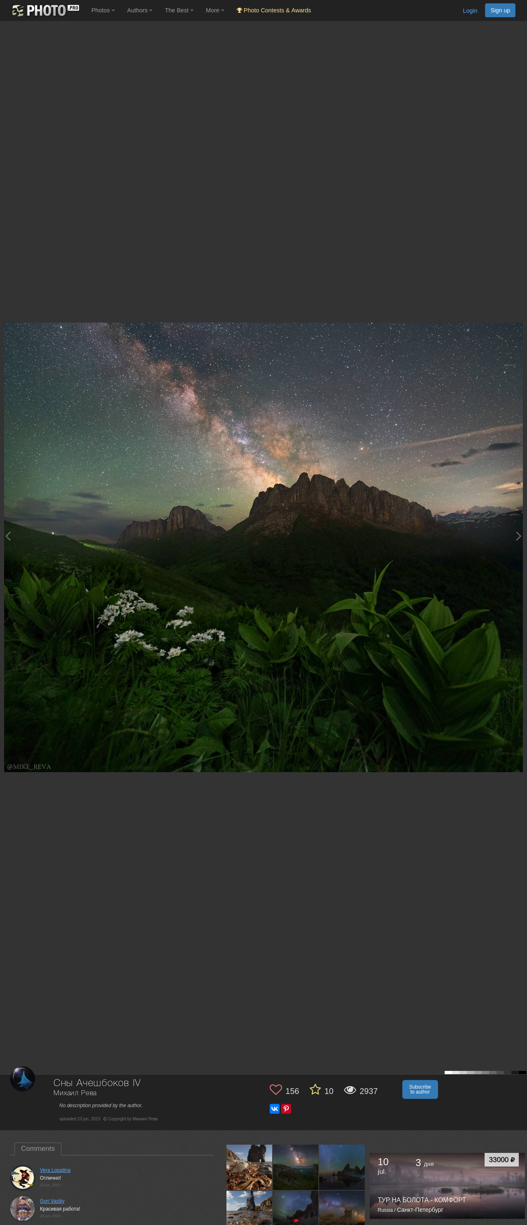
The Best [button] (179, 10)
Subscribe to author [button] (420, 1089)
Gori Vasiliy (52, 1201)
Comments (38, 1148)
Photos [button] (103, 10)
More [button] (215, 10)
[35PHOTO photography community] (44, 10)
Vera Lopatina (55, 1170)
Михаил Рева (75, 1093)
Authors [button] (140, 10)
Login (470, 11)
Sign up (500, 10)
